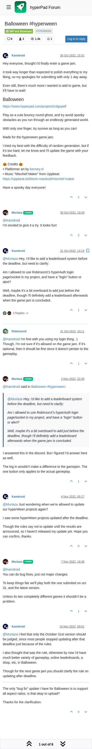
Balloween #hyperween (48, 386)
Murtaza (17, 212)
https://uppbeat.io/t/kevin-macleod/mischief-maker (38, 179)
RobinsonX (19, 331)
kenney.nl (36, 169)
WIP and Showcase (19, 31)
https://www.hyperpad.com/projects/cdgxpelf (34, 106)
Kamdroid (18, 55)
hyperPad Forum (45, 7)
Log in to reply (76, 39)
